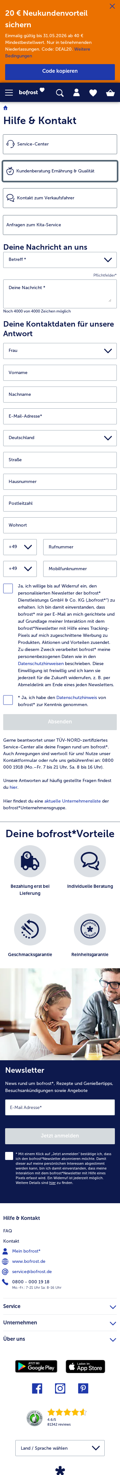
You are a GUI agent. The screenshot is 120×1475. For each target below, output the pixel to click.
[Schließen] (112, 6)
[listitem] (30, 876)
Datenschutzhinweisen (41, 663)
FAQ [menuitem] (7, 1231)
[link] (33, 93)
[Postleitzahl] (60, 504)
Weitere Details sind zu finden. (44, 1183)
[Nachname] (60, 395)
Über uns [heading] (59, 1338)
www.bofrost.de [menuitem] (24, 1261)
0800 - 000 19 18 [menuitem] (26, 1282)
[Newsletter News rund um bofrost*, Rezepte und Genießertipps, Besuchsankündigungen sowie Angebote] (60, 1132)
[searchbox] (60, 93)
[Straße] (60, 460)
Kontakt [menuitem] (11, 1241)
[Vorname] (60, 373)
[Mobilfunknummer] (80, 569)
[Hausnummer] (60, 482)
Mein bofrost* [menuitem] (22, 1251)
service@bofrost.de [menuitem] (27, 1272)
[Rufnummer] (80, 547)
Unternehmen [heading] (59, 1322)
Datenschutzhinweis (76, 697)
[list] (60, 910)
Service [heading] (59, 1305)
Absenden (60, 722)
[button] (12, 92)
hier (13, 787)
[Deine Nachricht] (60, 293)
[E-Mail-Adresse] (60, 416)
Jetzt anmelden (60, 1136)
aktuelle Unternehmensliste (72, 801)
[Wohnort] (60, 525)
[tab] (76, 92)
